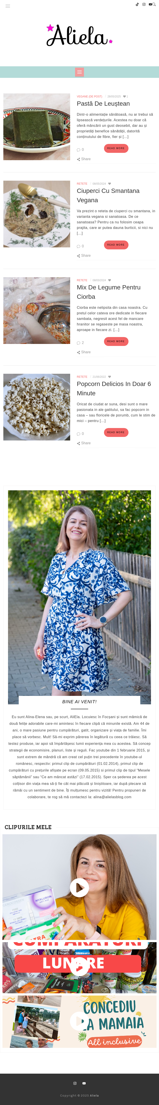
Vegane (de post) (89, 96)
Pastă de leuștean (103, 103)
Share (84, 159)
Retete (82, 183)
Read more (116, 148)
